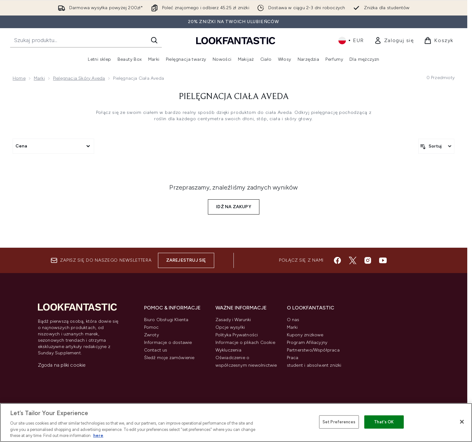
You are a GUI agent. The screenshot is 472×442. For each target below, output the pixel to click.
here (98, 435)
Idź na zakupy (233, 206)
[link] (394, 40)
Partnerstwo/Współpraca (313, 350)
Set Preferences (339, 422)
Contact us (155, 350)
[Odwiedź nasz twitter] (352, 260)
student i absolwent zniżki (314, 365)
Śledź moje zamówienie (169, 357)
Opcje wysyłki (230, 327)
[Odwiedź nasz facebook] (337, 260)
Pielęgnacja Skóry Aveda (79, 78)
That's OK (384, 422)
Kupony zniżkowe (305, 335)
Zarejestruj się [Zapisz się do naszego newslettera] (186, 260)
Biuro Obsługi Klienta (166, 319)
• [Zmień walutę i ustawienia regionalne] (351, 40)
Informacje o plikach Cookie (245, 342)
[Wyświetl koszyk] (438, 40)
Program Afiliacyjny (307, 342)
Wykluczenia (228, 350)
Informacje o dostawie (168, 342)
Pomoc (151, 327)
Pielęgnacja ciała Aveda (234, 96)
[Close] (462, 422)
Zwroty (151, 335)
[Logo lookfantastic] (235, 40)
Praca (293, 357)
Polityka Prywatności (236, 335)
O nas (293, 319)
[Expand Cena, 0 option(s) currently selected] (53, 146)
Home (19, 78)
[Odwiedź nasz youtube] (382, 260)
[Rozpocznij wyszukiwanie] (86, 40)
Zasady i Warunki (233, 319)
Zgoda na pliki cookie (62, 365)
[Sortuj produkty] (436, 146)
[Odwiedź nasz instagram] (367, 260)
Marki (39, 78)
